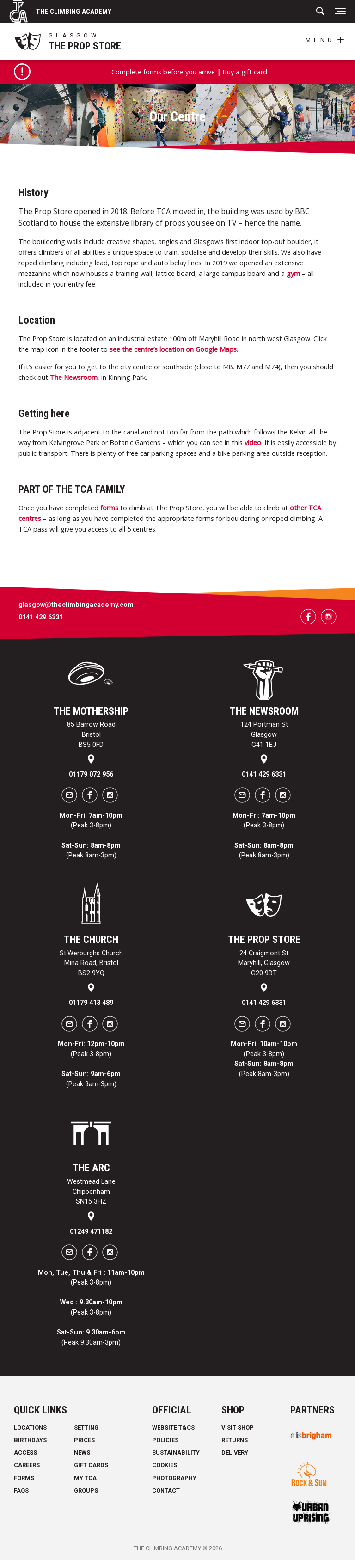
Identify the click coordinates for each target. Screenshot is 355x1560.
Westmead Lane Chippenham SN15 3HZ (91, 1191)
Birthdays (30, 1440)
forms (152, 71)
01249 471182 (91, 1232)
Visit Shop (237, 1427)
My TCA (85, 1477)
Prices (84, 1440)
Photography (174, 1477)
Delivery (234, 1452)
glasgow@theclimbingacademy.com (76, 605)
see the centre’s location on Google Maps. (174, 349)
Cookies (164, 1465)
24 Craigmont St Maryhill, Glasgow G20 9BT (264, 963)
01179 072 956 (91, 774)
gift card (254, 71)
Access (25, 1452)
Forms (24, 1477)
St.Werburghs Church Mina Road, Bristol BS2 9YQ (91, 963)
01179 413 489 (91, 1003)
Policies (165, 1440)
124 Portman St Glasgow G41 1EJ (264, 735)
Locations (30, 1427)
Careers (27, 1465)
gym (293, 273)
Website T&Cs (173, 1427)
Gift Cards (91, 1465)
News (82, 1452)
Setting (86, 1427)
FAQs (21, 1490)
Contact (166, 1490)
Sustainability (176, 1452)
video (253, 442)
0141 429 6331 (40, 617)
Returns (234, 1440)
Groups (86, 1490)
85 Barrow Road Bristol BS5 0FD (91, 735)
